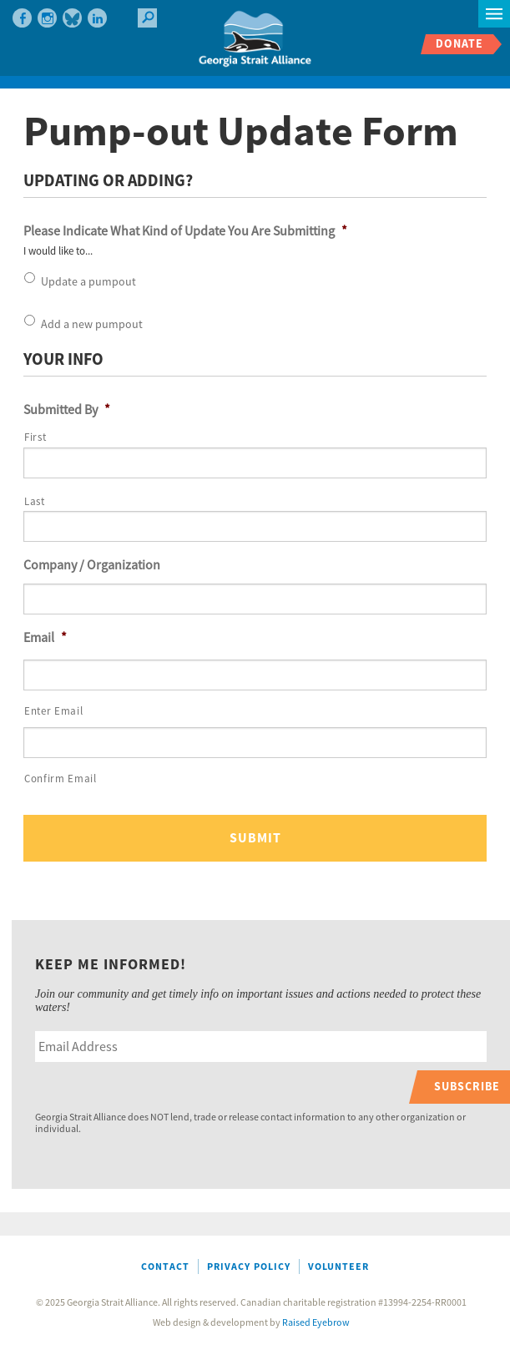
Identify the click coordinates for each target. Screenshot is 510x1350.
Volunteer (338, 1267)
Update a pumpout (88, 282)
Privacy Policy (248, 1267)
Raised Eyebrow (316, 1323)
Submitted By (66, 410)
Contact (165, 1267)
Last (34, 501)
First (35, 437)
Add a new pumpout (92, 324)
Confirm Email (60, 779)
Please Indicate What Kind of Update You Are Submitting (185, 231)
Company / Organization (91, 565)
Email (45, 637)
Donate (459, 44)
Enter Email (53, 711)
